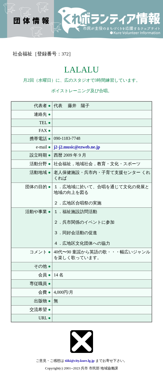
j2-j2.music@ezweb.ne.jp (77, 147)
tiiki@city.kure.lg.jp (79, 361)
